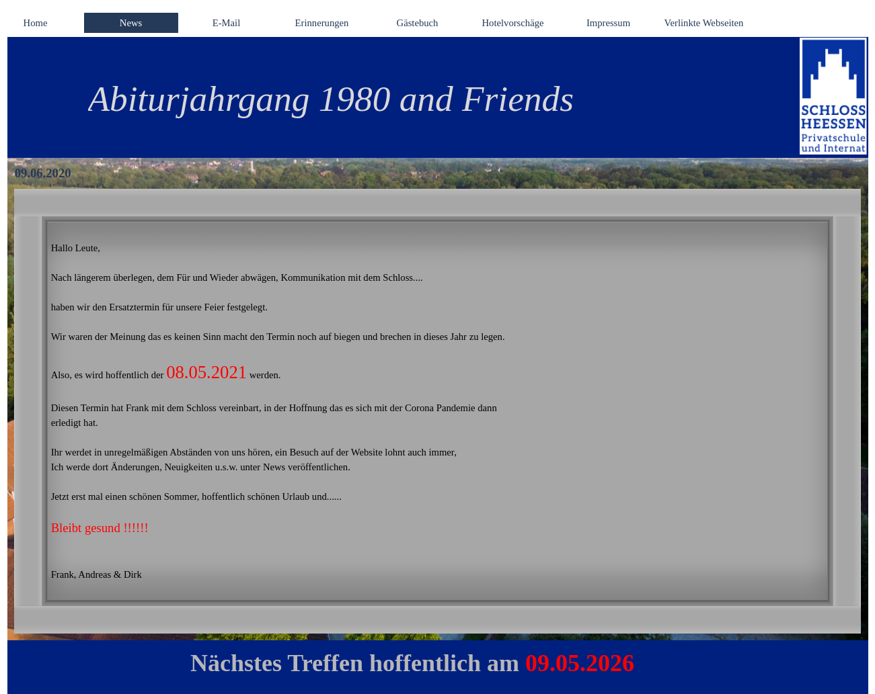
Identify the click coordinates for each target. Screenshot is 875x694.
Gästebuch (418, 22)
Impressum (608, 22)
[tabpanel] (420, 99)
